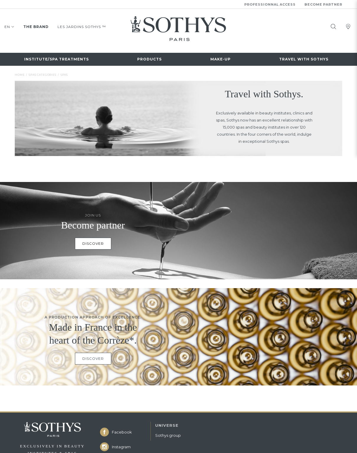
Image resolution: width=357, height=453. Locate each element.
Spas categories (42, 73)
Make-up (220, 58)
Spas (64, 73)
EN (9, 27)
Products (149, 58)
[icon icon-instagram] (122, 445)
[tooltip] (333, 26)
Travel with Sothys (303, 58)
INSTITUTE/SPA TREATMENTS (56, 58)
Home (19, 73)
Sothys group (168, 433)
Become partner (323, 4)
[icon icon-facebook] (122, 430)
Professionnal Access (270, 4)
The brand (36, 26)
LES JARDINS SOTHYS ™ (82, 26)
